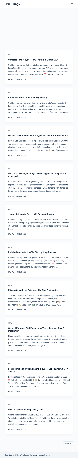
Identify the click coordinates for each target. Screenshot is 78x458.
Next (68, 444)
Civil (10, 55)
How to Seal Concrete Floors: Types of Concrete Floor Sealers (38, 135)
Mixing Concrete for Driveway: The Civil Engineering (33, 290)
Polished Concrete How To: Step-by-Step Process (32, 252)
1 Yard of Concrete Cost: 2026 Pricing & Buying (31, 214)
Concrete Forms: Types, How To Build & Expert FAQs (33, 59)
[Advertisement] (39, 26)
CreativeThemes (43, 455)
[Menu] (72, 4)
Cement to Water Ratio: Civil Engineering (27, 97)
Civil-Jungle (13, 4)
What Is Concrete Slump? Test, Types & (27, 409)
